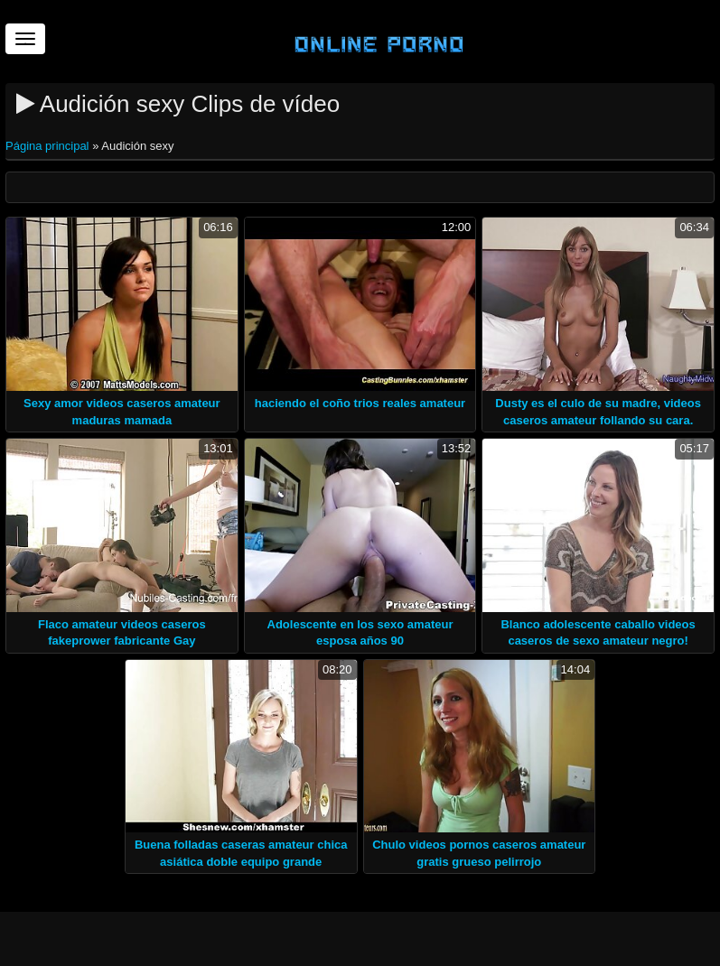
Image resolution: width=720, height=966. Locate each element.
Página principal (48, 146)
